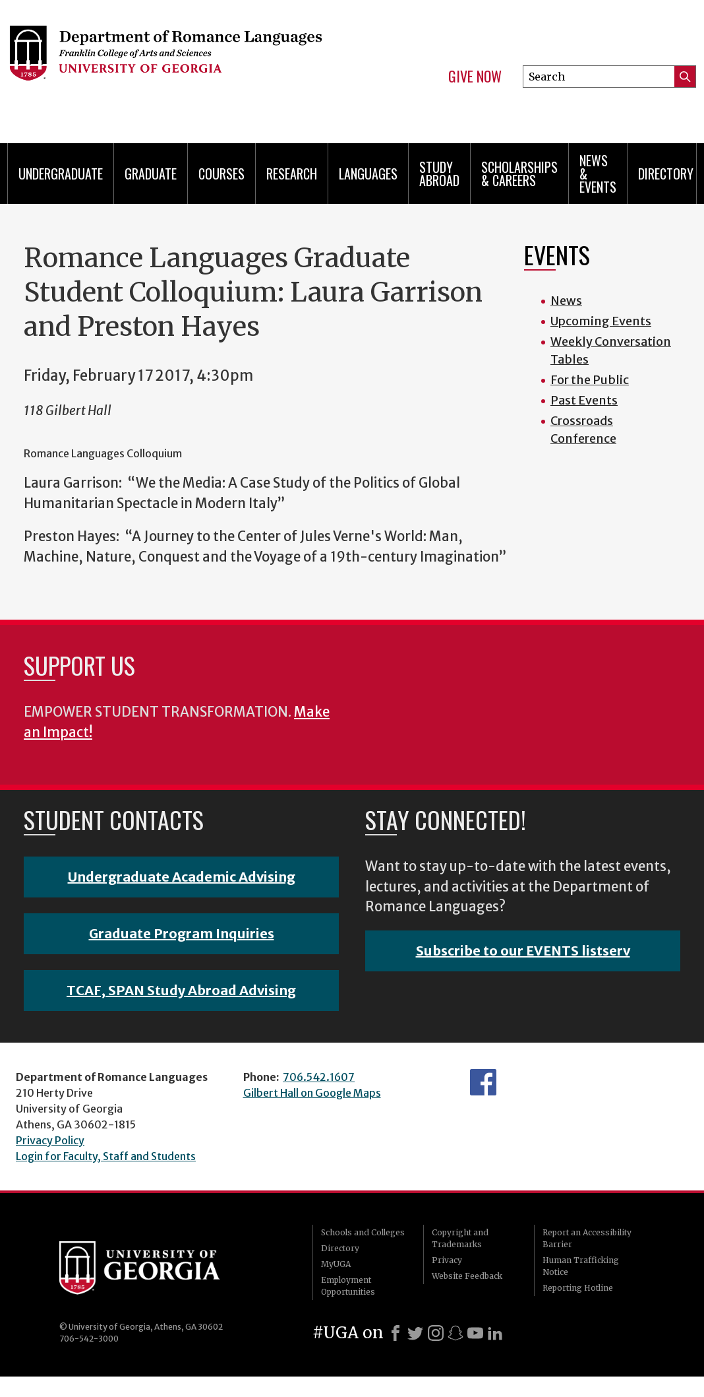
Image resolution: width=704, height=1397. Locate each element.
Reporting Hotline (578, 1288)
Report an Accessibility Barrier (587, 1238)
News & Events (597, 173)
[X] (415, 1333)
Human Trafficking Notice (581, 1266)
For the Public (589, 379)
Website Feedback (467, 1276)
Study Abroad (439, 173)
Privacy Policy (50, 1140)
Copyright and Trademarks (460, 1238)
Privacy (447, 1260)
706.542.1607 (319, 1077)
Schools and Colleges (363, 1232)
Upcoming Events (600, 321)
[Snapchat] (455, 1333)
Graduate (151, 173)
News (566, 300)
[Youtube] (475, 1333)
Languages (368, 173)
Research (291, 173)
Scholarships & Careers (519, 173)
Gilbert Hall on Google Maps (312, 1092)
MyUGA (336, 1264)
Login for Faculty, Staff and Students (106, 1156)
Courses (221, 173)
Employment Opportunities (348, 1286)
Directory (665, 173)
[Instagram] (436, 1333)
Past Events (584, 400)
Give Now (475, 76)
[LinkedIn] (495, 1333)
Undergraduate (60, 173)
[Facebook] (395, 1333)
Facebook (483, 1082)
